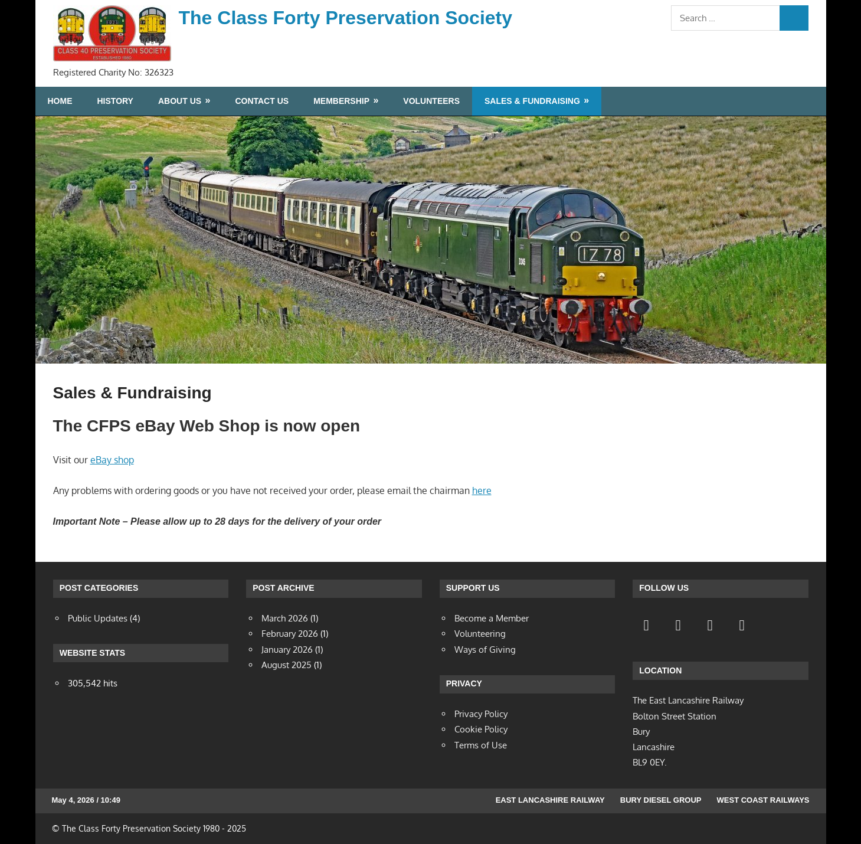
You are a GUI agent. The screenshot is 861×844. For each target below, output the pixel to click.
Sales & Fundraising (532, 101)
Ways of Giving (485, 649)
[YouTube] (741, 625)
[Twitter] (678, 625)
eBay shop (112, 460)
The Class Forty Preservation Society (346, 17)
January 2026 (287, 649)
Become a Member (491, 618)
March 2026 (284, 618)
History (115, 101)
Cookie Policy (481, 729)
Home (60, 101)
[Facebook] (646, 625)
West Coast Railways (763, 800)
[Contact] (709, 625)
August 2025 (286, 664)
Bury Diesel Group (661, 800)
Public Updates (97, 618)
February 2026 (289, 633)
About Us (179, 101)
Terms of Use (480, 745)
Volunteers (431, 101)
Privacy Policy (481, 713)
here (482, 490)
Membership (341, 101)
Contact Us (262, 101)
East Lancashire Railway (550, 800)
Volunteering (480, 633)
